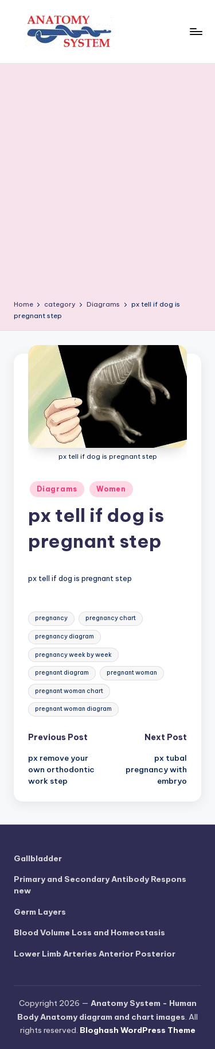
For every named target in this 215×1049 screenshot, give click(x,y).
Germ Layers (40, 912)
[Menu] (195, 31)
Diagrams (57, 489)
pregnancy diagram (64, 636)
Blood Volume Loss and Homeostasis (89, 932)
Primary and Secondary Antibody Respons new (100, 885)
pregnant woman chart (69, 691)
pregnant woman (132, 672)
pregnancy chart (110, 618)
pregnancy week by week (73, 655)
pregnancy (51, 618)
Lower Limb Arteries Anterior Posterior (94, 954)
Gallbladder (38, 858)
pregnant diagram (62, 672)
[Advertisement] (107, 185)
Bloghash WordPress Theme (138, 1030)
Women (111, 489)
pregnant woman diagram (73, 709)
